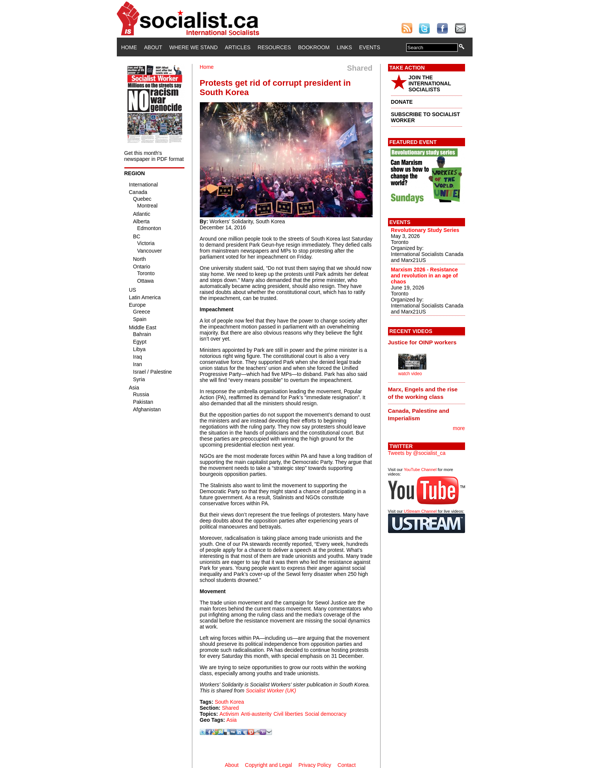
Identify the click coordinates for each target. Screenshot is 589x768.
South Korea (229, 702)
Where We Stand (193, 47)
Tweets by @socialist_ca (417, 453)
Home (129, 47)
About (153, 47)
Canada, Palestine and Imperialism (418, 414)
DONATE (402, 102)
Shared (230, 708)
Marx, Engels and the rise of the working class (423, 393)
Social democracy (326, 714)
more (459, 428)
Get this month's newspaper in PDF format (154, 156)
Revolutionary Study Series (425, 230)
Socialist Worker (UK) (271, 691)
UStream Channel (420, 511)
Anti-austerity (256, 714)
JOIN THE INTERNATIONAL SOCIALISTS (430, 83)
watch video (410, 373)
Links (344, 47)
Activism (229, 714)
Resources (274, 47)
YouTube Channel (420, 469)
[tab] (426, 342)
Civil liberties (288, 714)
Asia (232, 720)
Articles (238, 47)
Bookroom (314, 47)
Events (369, 47)
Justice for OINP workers (422, 342)
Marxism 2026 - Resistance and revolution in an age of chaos (424, 276)
